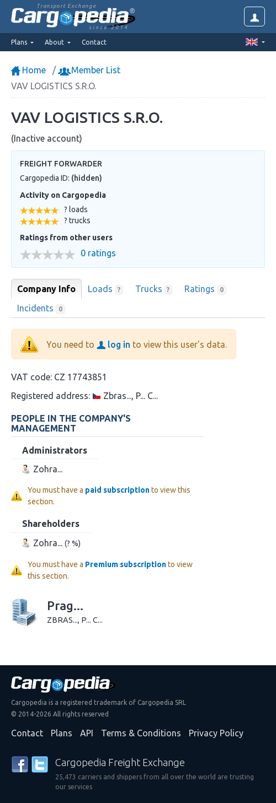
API (86, 733)
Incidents (41, 308)
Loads (105, 289)
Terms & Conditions (141, 733)
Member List (90, 70)
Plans (61, 733)
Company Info (46, 289)
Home (28, 70)
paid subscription (117, 490)
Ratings (205, 289)
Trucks (154, 289)
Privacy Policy (216, 733)
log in (113, 344)
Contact (94, 42)
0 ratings (98, 253)
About (55, 42)
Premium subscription (125, 564)
